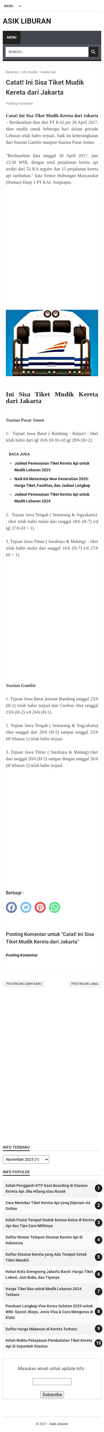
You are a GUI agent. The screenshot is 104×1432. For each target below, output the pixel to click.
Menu (11, 37)
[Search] (47, 52)
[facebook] (11, 907)
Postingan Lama (84, 984)
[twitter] (25, 907)
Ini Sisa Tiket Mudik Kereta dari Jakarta (52, 397)
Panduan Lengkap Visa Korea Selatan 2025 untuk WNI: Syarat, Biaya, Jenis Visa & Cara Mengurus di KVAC (49, 1312)
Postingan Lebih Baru (23, 984)
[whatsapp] (54, 907)
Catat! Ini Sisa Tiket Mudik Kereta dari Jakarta (52, 115)
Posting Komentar (19, 103)
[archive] (26, 1159)
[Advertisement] (52, 251)
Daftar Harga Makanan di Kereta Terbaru (41, 1329)
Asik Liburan (27, 21)
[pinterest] (40, 907)
